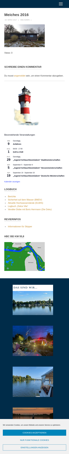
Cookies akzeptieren (34, 433)
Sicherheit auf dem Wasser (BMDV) (25, 200)
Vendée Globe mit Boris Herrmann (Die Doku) (30, 209)
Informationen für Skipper (20, 226)
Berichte (12, 196)
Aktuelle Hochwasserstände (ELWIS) (25, 203)
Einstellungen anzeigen (34, 447)
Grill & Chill (18, 152)
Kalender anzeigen (12, 182)
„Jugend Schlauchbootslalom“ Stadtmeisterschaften (36, 160)
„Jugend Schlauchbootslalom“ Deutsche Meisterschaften (38, 176)
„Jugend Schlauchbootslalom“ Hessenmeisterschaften (37, 168)
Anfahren (17, 144)
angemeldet (19, 76)
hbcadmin (25, 20)
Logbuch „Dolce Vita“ (18, 206)
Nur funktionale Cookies (34, 440)
